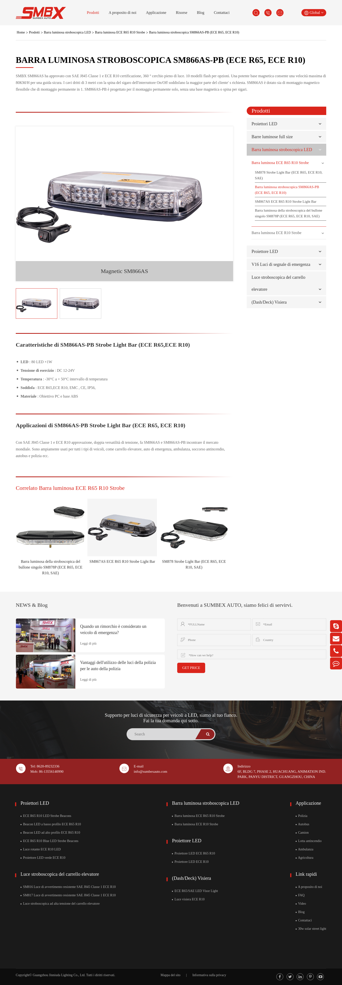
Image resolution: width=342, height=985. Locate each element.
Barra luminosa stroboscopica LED (67, 32)
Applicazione (156, 13)
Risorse (181, 13)
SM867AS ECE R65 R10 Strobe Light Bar (122, 561)
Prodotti (93, 13)
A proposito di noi (122, 13)
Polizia (301, 816)
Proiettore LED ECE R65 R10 (193, 853)
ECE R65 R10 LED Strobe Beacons (46, 816)
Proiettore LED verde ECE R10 (43, 857)
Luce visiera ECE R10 (188, 899)
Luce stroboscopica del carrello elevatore (60, 874)
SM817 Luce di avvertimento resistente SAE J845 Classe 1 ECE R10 (68, 895)
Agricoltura (304, 857)
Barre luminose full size (272, 136)
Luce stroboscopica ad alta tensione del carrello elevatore (60, 903)
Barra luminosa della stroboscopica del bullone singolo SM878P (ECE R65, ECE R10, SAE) (50, 567)
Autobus (302, 824)
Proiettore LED (264, 251)
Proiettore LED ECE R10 (190, 862)
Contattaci (222, 13)
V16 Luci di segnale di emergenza (280, 264)
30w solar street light (311, 928)
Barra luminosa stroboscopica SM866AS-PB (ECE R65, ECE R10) (194, 32)
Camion (302, 832)
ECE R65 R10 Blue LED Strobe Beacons (49, 841)
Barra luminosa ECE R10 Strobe (276, 233)
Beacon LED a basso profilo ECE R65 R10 (51, 824)
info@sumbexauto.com (150, 771)
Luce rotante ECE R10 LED (41, 849)
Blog (200, 13)
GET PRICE (191, 668)
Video (301, 903)
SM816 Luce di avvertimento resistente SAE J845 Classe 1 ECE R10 (68, 887)
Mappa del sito (170, 975)
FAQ (300, 895)
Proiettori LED (264, 123)
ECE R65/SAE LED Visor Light (195, 891)
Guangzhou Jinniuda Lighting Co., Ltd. (59, 975)
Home (21, 32)
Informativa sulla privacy (209, 975)
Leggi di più (88, 643)
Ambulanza (304, 849)
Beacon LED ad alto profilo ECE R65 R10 (50, 832)
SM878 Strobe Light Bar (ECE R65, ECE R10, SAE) (288, 175)
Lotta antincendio (309, 841)
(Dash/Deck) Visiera (269, 302)
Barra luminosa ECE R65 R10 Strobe (120, 32)
